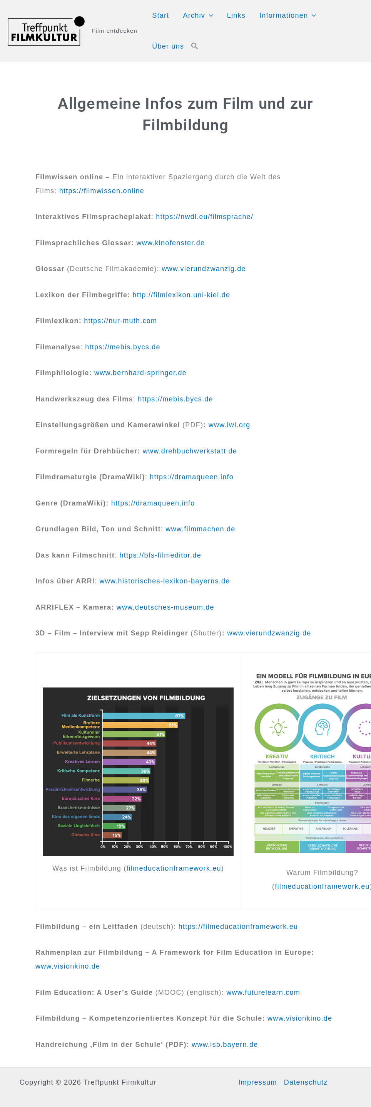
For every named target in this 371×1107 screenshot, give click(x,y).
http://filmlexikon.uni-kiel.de (182, 295)
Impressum (257, 1082)
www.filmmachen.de (200, 529)
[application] (209, 15)
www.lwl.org (230, 425)
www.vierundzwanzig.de (204, 269)
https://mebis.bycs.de (122, 347)
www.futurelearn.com (263, 992)
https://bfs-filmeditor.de (160, 555)
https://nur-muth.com (120, 321)
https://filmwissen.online (101, 191)
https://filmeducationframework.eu (238, 926)
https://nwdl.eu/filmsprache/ (204, 217)
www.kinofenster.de (171, 243)
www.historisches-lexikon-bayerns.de (165, 581)
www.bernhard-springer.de (140, 373)
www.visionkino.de (67, 966)
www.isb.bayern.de (225, 1044)
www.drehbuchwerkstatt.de (190, 451)
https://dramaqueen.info (192, 477)
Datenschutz (306, 1082)
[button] (195, 46)
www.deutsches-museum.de (165, 607)
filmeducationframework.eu (174, 868)
